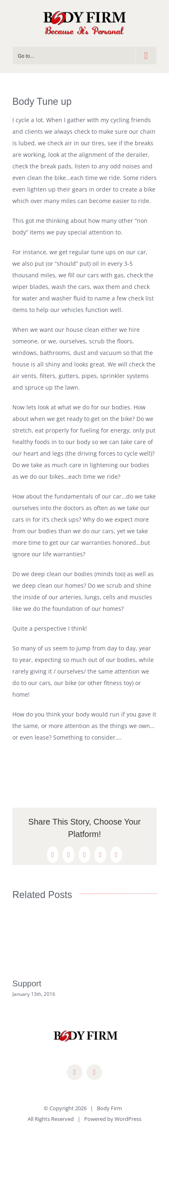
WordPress (128, 1119)
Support (26, 983)
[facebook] (74, 1072)
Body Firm (109, 1108)
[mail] (94, 1072)
